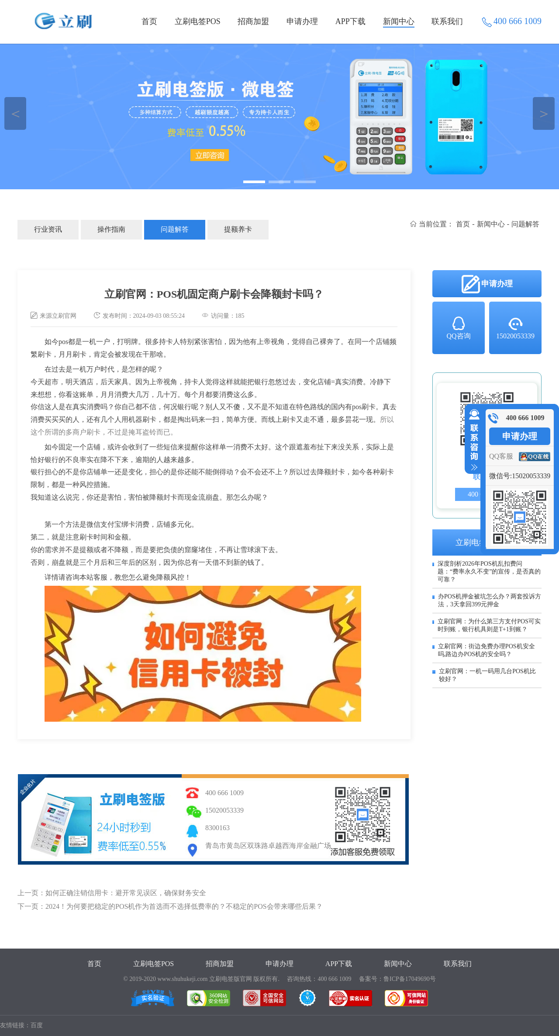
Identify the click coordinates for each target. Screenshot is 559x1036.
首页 (149, 21)
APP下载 (350, 21)
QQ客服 (501, 456)
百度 (37, 1025)
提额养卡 (238, 229)
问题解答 (175, 229)
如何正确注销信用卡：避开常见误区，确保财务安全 (125, 893)
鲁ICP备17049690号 (409, 979)
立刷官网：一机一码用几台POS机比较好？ (487, 675)
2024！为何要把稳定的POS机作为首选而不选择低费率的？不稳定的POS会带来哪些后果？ (184, 906)
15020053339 (515, 328)
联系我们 (447, 21)
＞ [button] (544, 113)
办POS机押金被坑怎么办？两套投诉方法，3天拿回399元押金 (489, 600)
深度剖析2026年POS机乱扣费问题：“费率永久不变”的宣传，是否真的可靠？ (489, 571)
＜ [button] (15, 113)
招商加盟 (253, 21)
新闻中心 (398, 21)
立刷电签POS (198, 21)
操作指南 (111, 229)
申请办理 (302, 21)
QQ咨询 (458, 327)
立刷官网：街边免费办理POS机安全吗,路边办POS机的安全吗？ (486, 650)
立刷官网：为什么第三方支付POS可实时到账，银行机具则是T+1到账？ (489, 625)
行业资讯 (48, 229)
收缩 (472, 440)
